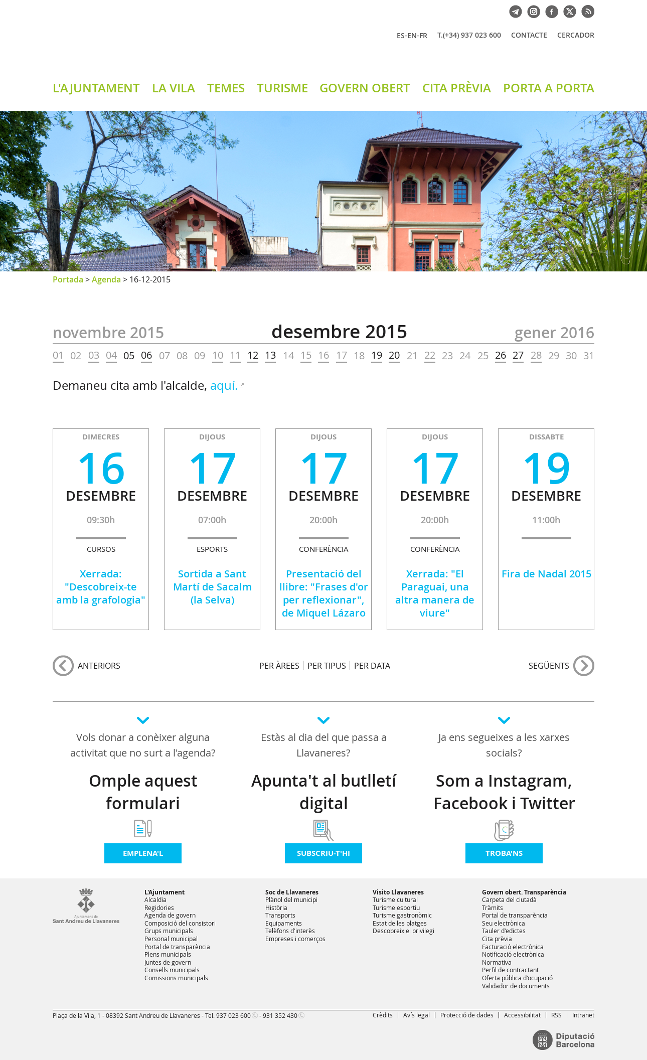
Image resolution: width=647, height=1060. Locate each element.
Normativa (497, 962)
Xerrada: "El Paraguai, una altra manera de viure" (434, 593)
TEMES (226, 88)
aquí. (224, 385)
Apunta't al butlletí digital (323, 792)
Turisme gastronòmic (402, 915)
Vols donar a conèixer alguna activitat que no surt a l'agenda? (143, 745)
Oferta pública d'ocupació (517, 978)
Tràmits (492, 907)
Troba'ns (504, 853)
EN (412, 35)
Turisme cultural (395, 899)
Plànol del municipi (291, 899)
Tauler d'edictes (504, 931)
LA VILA (173, 88)
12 (252, 355)
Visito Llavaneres (398, 892)
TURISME (282, 88)
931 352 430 (280, 1015)
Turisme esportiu (396, 907)
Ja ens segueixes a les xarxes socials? (504, 745)
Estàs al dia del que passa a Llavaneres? (324, 745)
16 (323, 355)
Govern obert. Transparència (524, 892)
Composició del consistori (180, 923)
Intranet (583, 1015)
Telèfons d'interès (290, 931)
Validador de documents (516, 986)
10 (217, 355)
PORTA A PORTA (548, 88)
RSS (556, 1015)
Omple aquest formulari (143, 792)
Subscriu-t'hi (323, 853)
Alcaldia (155, 899)
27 (518, 355)
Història (276, 907)
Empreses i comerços (295, 939)
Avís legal (416, 1015)
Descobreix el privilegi (403, 931)
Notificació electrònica (513, 954)
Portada (68, 279)
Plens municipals (167, 954)
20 (394, 355)
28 (536, 355)
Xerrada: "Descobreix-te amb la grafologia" (100, 587)
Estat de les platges (400, 923)
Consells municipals (172, 970)
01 (58, 355)
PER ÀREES (279, 665)
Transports (280, 915)
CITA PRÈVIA (456, 88)
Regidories (159, 907)
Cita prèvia (497, 939)
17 (341, 355)
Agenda (106, 279)
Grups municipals (168, 931)
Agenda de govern (170, 915)
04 (111, 355)
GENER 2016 (554, 333)
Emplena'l (143, 853)
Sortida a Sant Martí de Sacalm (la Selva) (212, 587)
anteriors (99, 665)
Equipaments (283, 923)
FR (423, 35)
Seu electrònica (503, 923)
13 (270, 355)
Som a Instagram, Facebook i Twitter (504, 792)
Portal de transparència (177, 947)
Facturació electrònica (513, 947)
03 (93, 355)
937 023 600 (233, 1015)
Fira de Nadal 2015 (546, 573)
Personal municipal (171, 939)
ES (401, 35)
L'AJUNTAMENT (96, 88)
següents (549, 665)
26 (500, 355)
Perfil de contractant (510, 970)
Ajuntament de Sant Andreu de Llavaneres (170, 44)
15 (305, 355)
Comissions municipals (176, 978)
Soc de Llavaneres (291, 892)
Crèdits (383, 1015)
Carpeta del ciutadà (509, 899)
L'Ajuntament (164, 892)
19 (376, 355)
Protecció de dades (467, 1015)
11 (235, 355)
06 (146, 355)
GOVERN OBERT (364, 88)
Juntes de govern (167, 962)
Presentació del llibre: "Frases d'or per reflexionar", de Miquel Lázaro (323, 593)
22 (429, 355)
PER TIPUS (326, 665)
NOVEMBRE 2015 (108, 333)
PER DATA (372, 665)
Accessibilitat (522, 1015)
